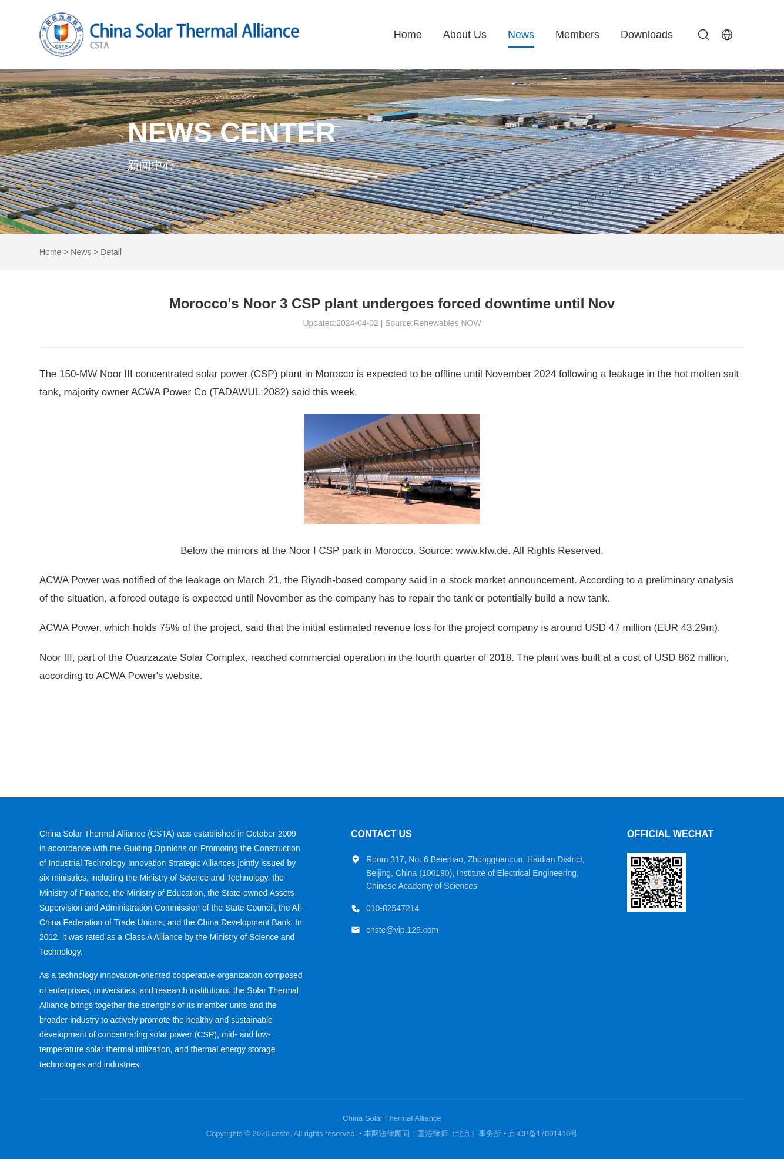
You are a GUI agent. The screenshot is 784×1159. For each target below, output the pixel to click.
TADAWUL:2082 (249, 392)
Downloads (647, 35)
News (521, 35)
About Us (465, 35)
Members (577, 35)
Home (408, 35)
